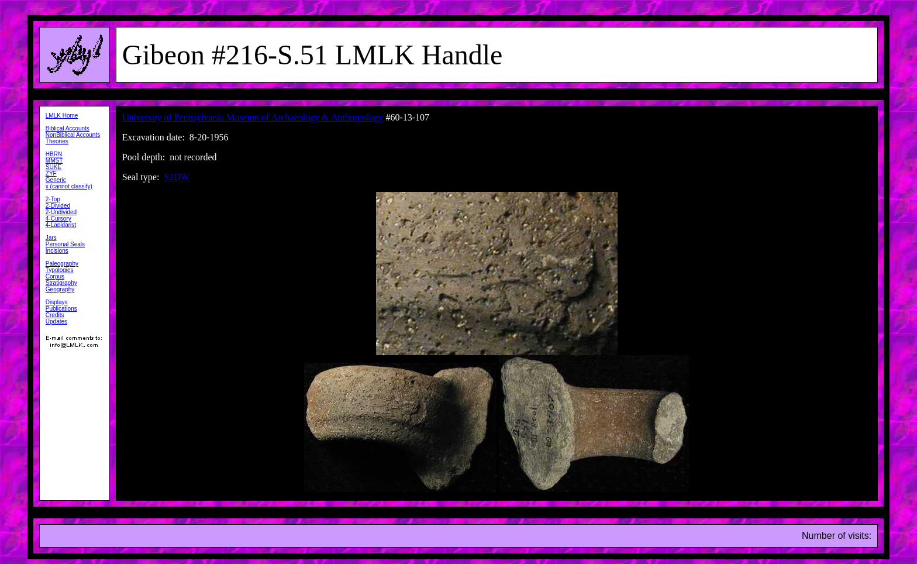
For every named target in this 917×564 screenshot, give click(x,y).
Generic (56, 180)
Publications (61, 308)
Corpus (55, 276)
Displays (57, 302)
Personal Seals (65, 244)
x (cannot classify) (69, 186)
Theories (57, 141)
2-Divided (58, 205)
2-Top (53, 199)
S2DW (176, 177)
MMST (54, 160)
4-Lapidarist (61, 225)
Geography (60, 289)
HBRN (54, 154)
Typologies (60, 270)
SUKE (53, 167)
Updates (56, 321)
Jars (51, 238)
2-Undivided (61, 212)
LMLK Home (62, 115)
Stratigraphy (61, 283)
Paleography (62, 263)
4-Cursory (58, 218)
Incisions (57, 250)
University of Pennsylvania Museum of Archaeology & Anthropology (253, 117)
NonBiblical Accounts (73, 135)
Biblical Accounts (67, 128)
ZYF (51, 173)
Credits (55, 315)
